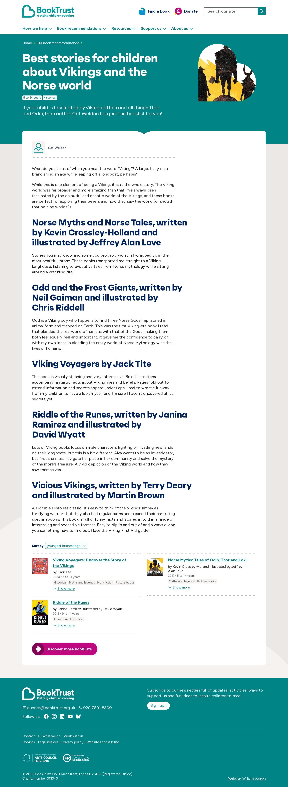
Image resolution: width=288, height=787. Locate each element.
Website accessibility (103, 742)
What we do (51, 736)
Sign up (159, 705)
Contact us (30, 736)
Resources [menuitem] (123, 28)
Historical (49, 97)
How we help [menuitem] (37, 28)
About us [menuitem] (182, 28)
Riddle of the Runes (71, 602)
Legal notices (48, 742)
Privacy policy (72, 742)
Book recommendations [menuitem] (82, 28)
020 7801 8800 (97, 707)
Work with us (73, 736)
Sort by (38, 546)
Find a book (159, 11)
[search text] (231, 11)
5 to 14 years (32, 97)
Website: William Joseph (247, 778)
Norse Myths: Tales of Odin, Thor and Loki (207, 560)
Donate (191, 11)
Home (27, 43)
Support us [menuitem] (153, 28)
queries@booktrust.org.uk (51, 707)
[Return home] (48, 11)
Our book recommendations (58, 43)
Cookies (28, 742)
